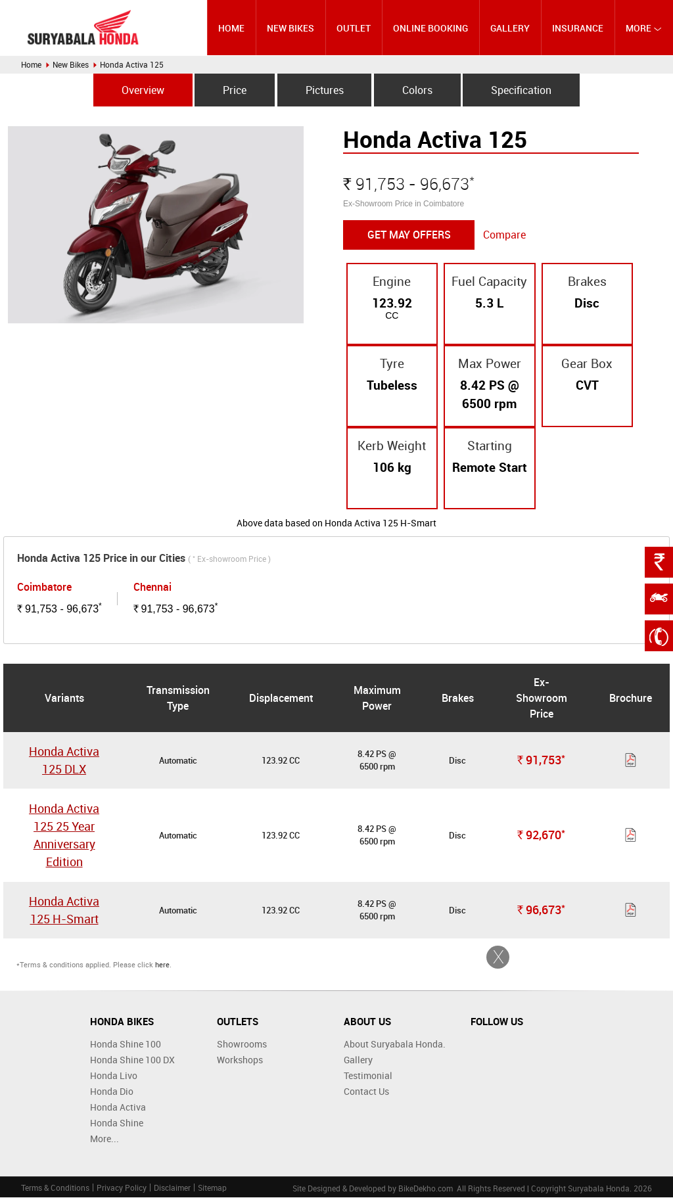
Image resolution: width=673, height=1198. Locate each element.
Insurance (577, 28)
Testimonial (368, 1076)
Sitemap (212, 1188)
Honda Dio (111, 1092)
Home (232, 28)
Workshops (240, 1060)
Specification (524, 90)
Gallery (510, 28)
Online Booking (430, 28)
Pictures (325, 90)
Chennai (152, 587)
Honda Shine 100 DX (132, 1060)
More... (104, 1139)
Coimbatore (44, 587)
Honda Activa (118, 1107)
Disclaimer (172, 1188)
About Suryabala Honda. (395, 1044)
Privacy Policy (122, 1188)
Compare (504, 235)
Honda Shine (116, 1123)
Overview (140, 90)
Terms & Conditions (55, 1188)
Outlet (353, 28)
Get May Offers (409, 235)
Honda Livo (113, 1076)
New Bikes (291, 28)
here (162, 965)
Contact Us (366, 1092)
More (644, 28)
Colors (419, 90)
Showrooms (242, 1044)
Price (233, 90)
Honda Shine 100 (125, 1044)
